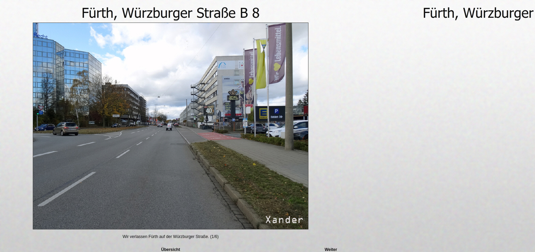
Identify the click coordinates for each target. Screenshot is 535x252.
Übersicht (170, 249)
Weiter (330, 249)
